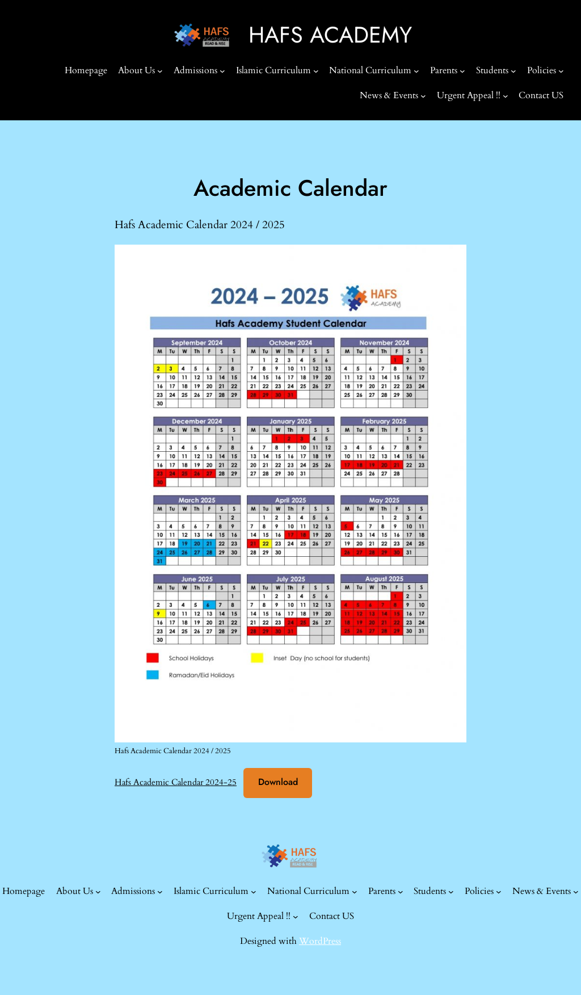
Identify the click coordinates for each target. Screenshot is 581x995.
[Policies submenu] (561, 71)
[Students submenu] (513, 71)
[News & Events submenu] (423, 96)
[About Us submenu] (160, 71)
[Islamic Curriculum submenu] (316, 71)
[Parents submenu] (462, 71)
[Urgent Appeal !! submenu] (505, 96)
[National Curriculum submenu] (416, 71)
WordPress (320, 941)
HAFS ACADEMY (330, 35)
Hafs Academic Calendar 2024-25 (176, 782)
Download (278, 781)
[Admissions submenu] (222, 71)
